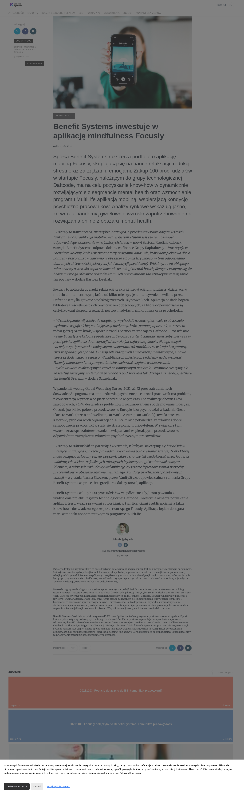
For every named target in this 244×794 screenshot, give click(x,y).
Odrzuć (37, 786)
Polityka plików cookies (58, 786)
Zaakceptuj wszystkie (16, 786)
